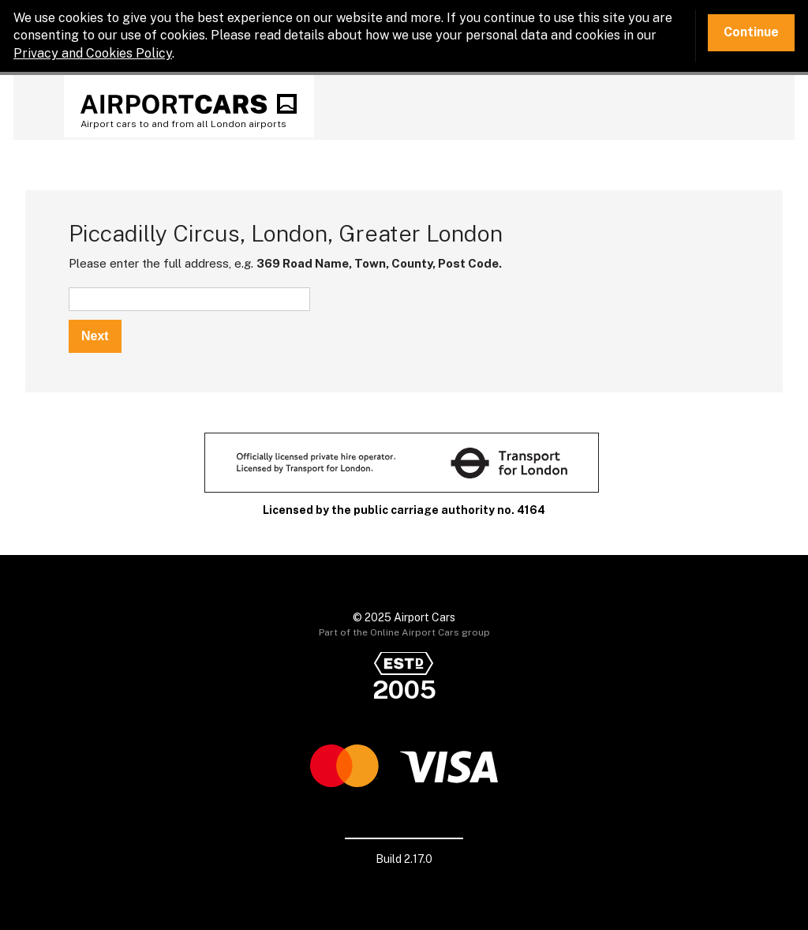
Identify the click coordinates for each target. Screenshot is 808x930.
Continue (751, 31)
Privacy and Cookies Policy (92, 53)
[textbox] (189, 299)
